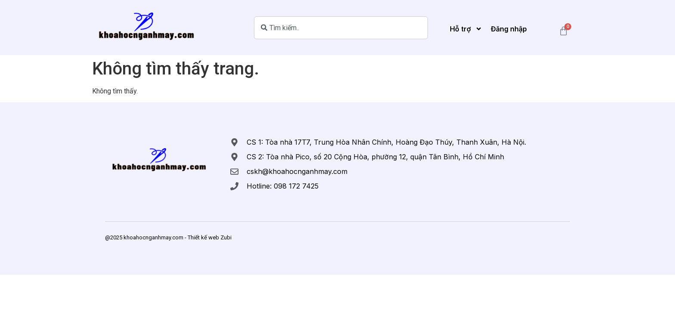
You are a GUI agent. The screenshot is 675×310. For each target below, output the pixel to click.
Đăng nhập (509, 29)
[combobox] (341, 27)
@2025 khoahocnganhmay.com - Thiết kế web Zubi (168, 237)
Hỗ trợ (466, 29)
